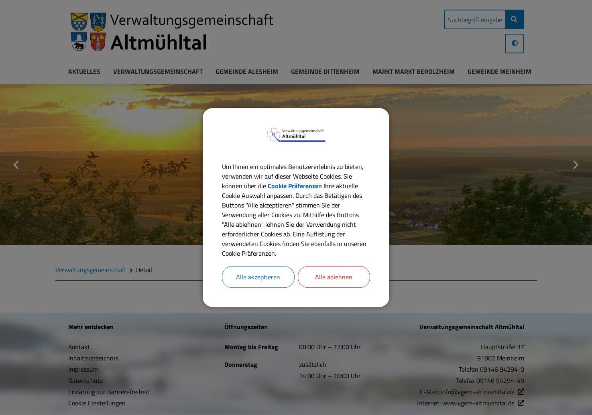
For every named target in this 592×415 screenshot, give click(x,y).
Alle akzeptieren (258, 277)
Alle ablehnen (333, 277)
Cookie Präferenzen (295, 186)
